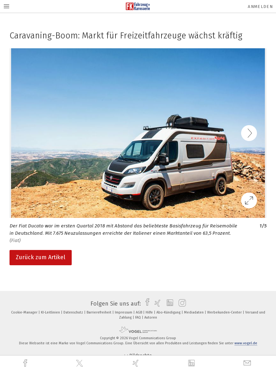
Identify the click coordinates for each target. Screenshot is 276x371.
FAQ (138, 317)
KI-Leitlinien (51, 312)
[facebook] (26, 363)
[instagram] (180, 303)
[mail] (248, 363)
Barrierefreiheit (99, 312)
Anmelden (260, 6)
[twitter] (80, 363)
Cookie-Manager (24, 312)
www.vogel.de (245, 343)
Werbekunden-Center (225, 312)
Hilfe (150, 312)
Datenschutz (73, 312)
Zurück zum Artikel (40, 257)
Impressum (124, 312)
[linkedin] (192, 363)
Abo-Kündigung (168, 312)
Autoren (150, 317)
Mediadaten (194, 312)
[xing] (136, 363)
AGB (139, 312)
